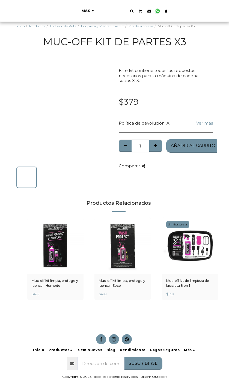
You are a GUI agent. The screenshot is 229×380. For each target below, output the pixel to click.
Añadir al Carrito (193, 145)
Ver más (204, 123)
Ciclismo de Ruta (63, 26)
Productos (37, 26)
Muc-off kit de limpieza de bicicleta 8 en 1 (187, 283)
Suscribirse (143, 363)
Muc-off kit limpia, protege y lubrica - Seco (122, 283)
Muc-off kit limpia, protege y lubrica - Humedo (55, 283)
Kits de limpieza (141, 26)
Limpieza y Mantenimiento (102, 26)
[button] (159, 11)
